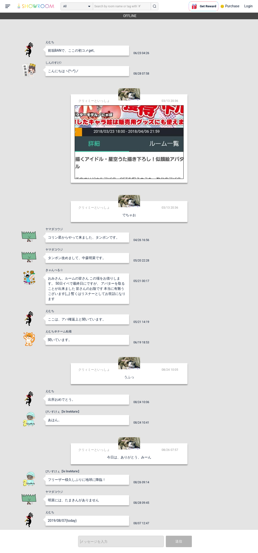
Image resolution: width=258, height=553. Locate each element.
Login (248, 6)
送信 (178, 541)
